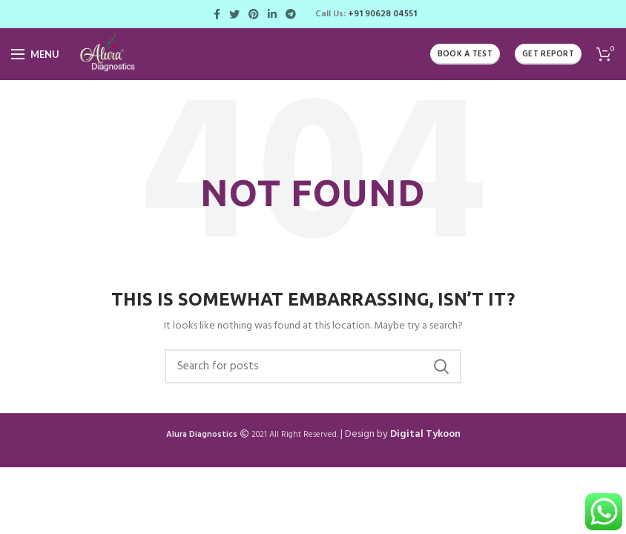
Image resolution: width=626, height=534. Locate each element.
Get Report (548, 54)
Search (441, 366)
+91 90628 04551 (382, 14)
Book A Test (465, 54)
